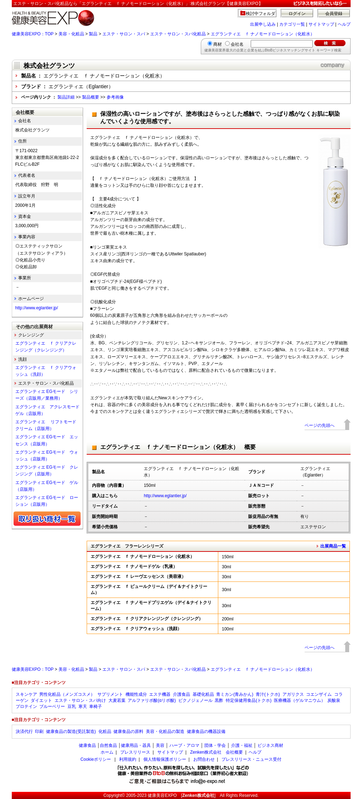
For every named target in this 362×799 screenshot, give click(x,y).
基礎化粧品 (203, 694)
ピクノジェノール (195, 700)
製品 (93, 33)
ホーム (107, 752)
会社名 (237, 44)
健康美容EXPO (162, 795)
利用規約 (127, 759)
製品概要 (90, 97)
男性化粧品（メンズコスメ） (67, 694)
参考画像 (115, 97)
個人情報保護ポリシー (164, 759)
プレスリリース (135, 752)
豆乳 (71, 706)
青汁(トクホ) (268, 694)
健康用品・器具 (136, 745)
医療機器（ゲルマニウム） (299, 700)
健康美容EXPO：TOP (33, 33)
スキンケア (26, 694)
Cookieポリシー (96, 759)
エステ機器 (159, 694)
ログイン (297, 13)
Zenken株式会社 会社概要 (216, 752)
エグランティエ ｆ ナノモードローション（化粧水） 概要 (178, 447)
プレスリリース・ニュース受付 (251, 759)
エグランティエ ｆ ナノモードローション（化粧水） (263, 33)
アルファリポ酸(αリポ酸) (152, 700)
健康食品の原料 (128, 731)
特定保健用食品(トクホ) (248, 700)
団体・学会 (215, 745)
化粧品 (104, 731)
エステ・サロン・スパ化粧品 (178, 33)
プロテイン (26, 706)
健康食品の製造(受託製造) (71, 731)
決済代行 (24, 731)
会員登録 (333, 13)
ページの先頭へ (320, 425)
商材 (217, 44)
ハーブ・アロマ (184, 745)
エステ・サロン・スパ (123, 33)
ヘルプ (344, 24)
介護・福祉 (242, 745)
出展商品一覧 (333, 546)
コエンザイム (319, 694)
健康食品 (87, 745)
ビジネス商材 (270, 745)
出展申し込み (263, 24)
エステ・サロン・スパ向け (80, 700)
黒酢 (219, 700)
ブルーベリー (52, 706)
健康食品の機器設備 (206, 731)
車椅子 (95, 706)
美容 (160, 745)
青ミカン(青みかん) (234, 694)
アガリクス (293, 694)
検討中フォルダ (260, 13)
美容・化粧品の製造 (165, 731)
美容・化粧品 (71, 33)
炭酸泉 (333, 700)
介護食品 (181, 694)
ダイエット (41, 700)
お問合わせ (204, 759)
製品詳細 (66, 97)
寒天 (82, 706)
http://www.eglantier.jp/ (165, 495)
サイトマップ (321, 24)
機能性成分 (136, 694)
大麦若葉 (117, 700)
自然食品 (108, 745)
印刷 (39, 731)
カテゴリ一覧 (292, 24)
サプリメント (110, 694)
